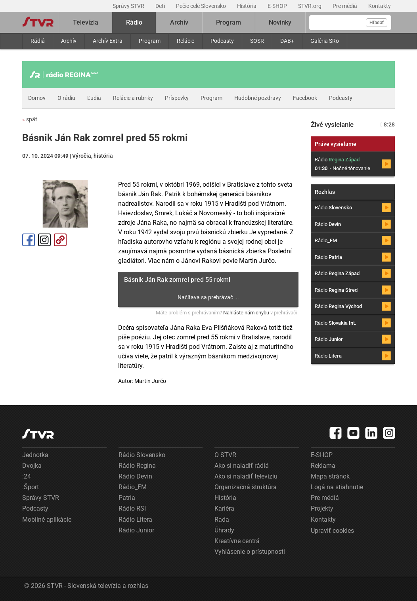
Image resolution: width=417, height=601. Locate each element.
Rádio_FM (133, 487)
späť (29, 119)
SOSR (257, 41)
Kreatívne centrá (237, 541)
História (247, 6)
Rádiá (38, 41)
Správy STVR (129, 6)
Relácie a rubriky (133, 98)
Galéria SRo (324, 41)
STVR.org (310, 6)
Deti (160, 6)
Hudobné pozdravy (257, 98)
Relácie (185, 41)
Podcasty (222, 41)
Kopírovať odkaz (60, 240)
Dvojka (32, 465)
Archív (69, 41)
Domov (37, 98)
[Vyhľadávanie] (350, 22)
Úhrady (224, 530)
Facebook (305, 98)
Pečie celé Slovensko (201, 6)
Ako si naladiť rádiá (241, 465)
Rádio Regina (137, 465)
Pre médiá (345, 6)
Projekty (322, 508)
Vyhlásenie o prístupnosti (249, 551)
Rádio (134, 22)
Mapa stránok (330, 476)
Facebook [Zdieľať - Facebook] (28, 240)
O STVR (225, 455)
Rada (221, 519)
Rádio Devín (135, 476)
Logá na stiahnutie (337, 487)
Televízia (85, 22)
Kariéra (224, 508)
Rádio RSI (132, 508)
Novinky (280, 22)
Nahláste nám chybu (246, 313)
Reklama (323, 465)
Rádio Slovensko (142, 455)
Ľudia (94, 98)
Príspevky (177, 98)
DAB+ (287, 41)
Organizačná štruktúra (245, 487)
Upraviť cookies (332, 530)
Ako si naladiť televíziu (245, 476)
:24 (26, 476)
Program (150, 41)
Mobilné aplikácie (46, 519)
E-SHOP (278, 6)
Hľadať (376, 22)
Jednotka (35, 455)
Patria (127, 497)
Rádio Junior (136, 530)
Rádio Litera (135, 519)
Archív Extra (107, 41)
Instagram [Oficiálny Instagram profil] (44, 240)
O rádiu (66, 98)
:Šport (30, 487)
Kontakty (379, 6)
